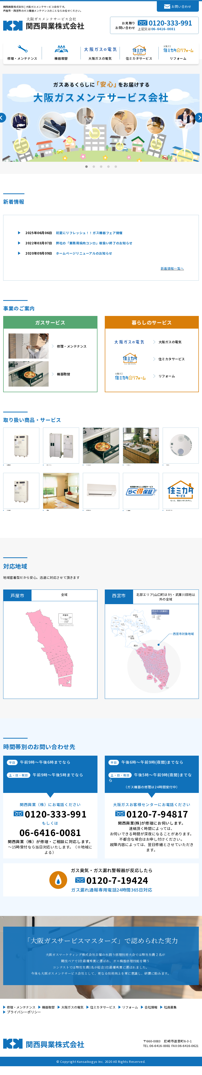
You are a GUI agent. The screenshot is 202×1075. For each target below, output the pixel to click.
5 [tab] (116, 166)
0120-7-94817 (157, 822)
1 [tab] (86, 166)
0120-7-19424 (117, 888)
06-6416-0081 (50, 840)
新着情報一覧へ (172, 268)
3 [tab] (101, 166)
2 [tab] (94, 166)
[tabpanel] (101, 118)
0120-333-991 (56, 822)
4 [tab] (108, 166)
